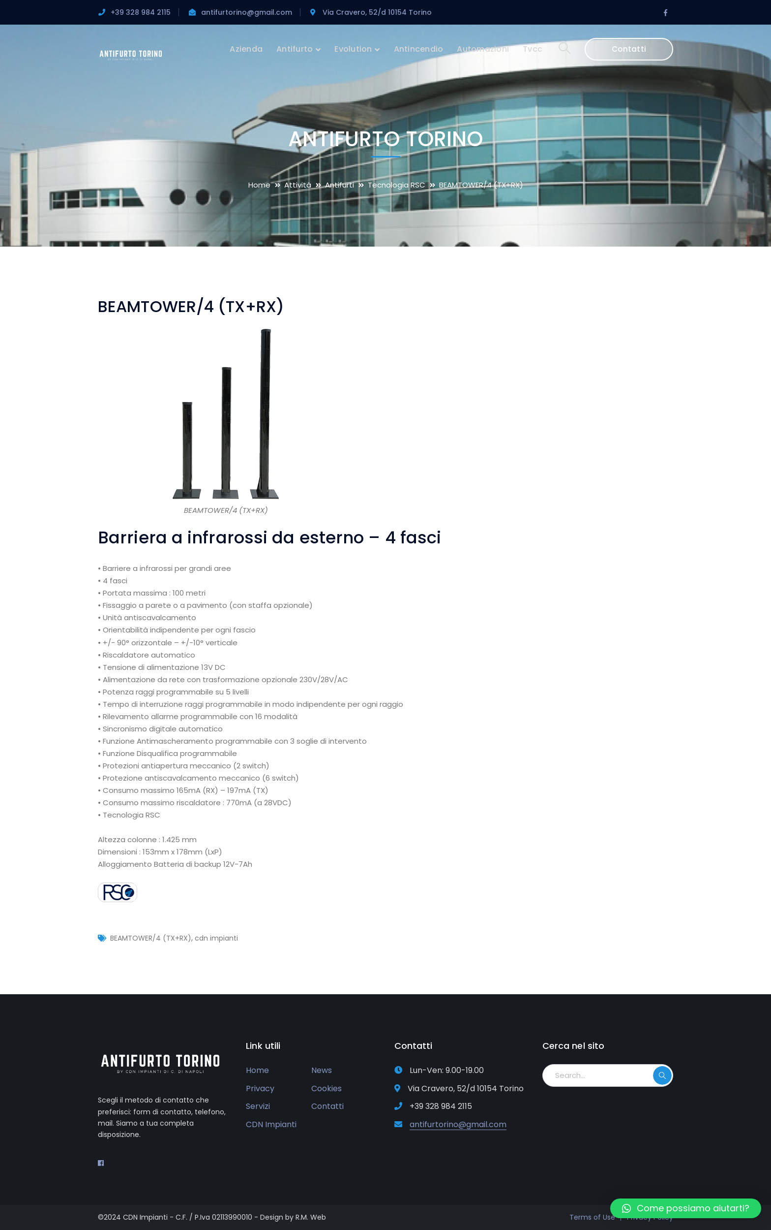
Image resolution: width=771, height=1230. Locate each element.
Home (259, 185)
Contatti (629, 49)
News (321, 1070)
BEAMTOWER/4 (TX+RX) (150, 938)
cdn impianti (216, 938)
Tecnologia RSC (396, 185)
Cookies (326, 1088)
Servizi (258, 1106)
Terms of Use (592, 1217)
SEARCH (662, 1075)
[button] (685, 1208)
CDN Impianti (271, 1124)
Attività (297, 185)
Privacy (260, 1088)
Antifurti (339, 185)
